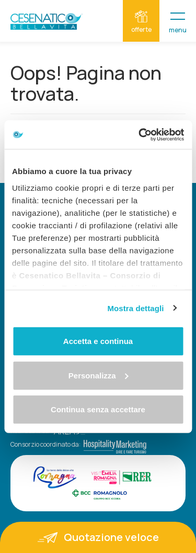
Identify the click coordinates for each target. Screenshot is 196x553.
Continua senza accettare (98, 409)
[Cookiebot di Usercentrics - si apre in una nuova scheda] (139, 134)
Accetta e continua (98, 341)
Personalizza (98, 375)
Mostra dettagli (135, 307)
